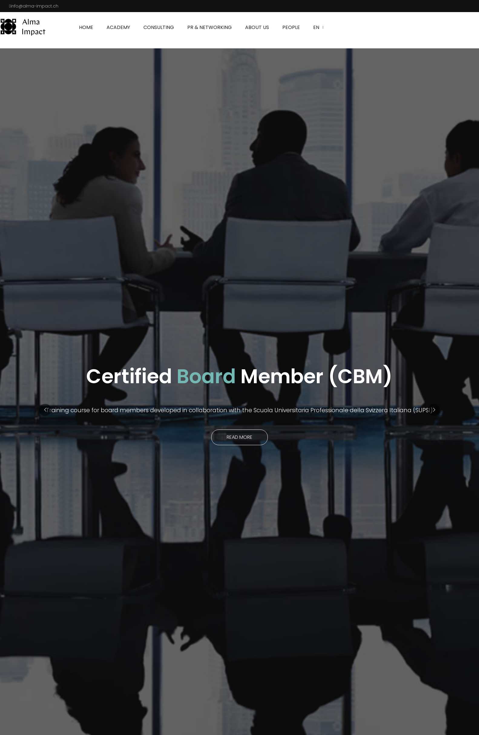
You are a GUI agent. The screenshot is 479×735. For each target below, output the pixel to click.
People (291, 27)
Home (86, 27)
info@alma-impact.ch (34, 6)
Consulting (158, 27)
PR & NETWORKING (209, 27)
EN (316, 27)
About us (257, 27)
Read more (239, 437)
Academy (118, 27)
